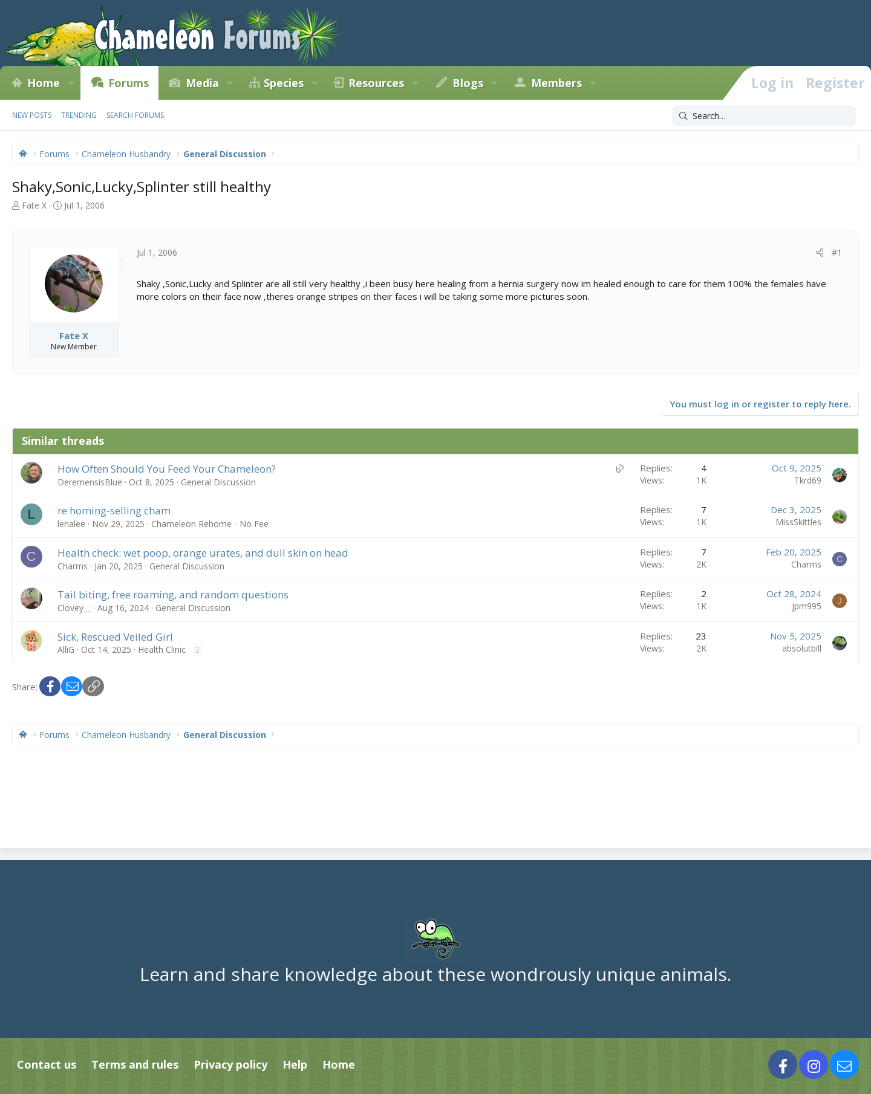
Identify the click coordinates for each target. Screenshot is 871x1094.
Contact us (46, 1064)
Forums (128, 83)
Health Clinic (162, 649)
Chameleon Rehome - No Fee (210, 523)
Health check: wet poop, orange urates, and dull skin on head (202, 553)
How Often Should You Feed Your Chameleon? (166, 469)
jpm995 (806, 606)
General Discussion (218, 482)
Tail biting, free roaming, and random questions (173, 594)
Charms (72, 566)
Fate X (34, 205)
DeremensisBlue (89, 482)
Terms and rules (134, 1064)
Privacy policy (230, 1064)
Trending (79, 115)
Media (202, 83)
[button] (70, 83)
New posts (31, 115)
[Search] (764, 116)
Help (294, 1064)
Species (284, 83)
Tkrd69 (807, 480)
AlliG (65, 649)
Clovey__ (74, 607)
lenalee (71, 523)
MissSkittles (798, 522)
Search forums (135, 115)
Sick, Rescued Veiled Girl (115, 637)
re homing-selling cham (114, 510)
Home (43, 83)
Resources (376, 83)
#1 (837, 252)
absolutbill (801, 648)
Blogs (467, 83)
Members (556, 83)
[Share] (819, 253)
